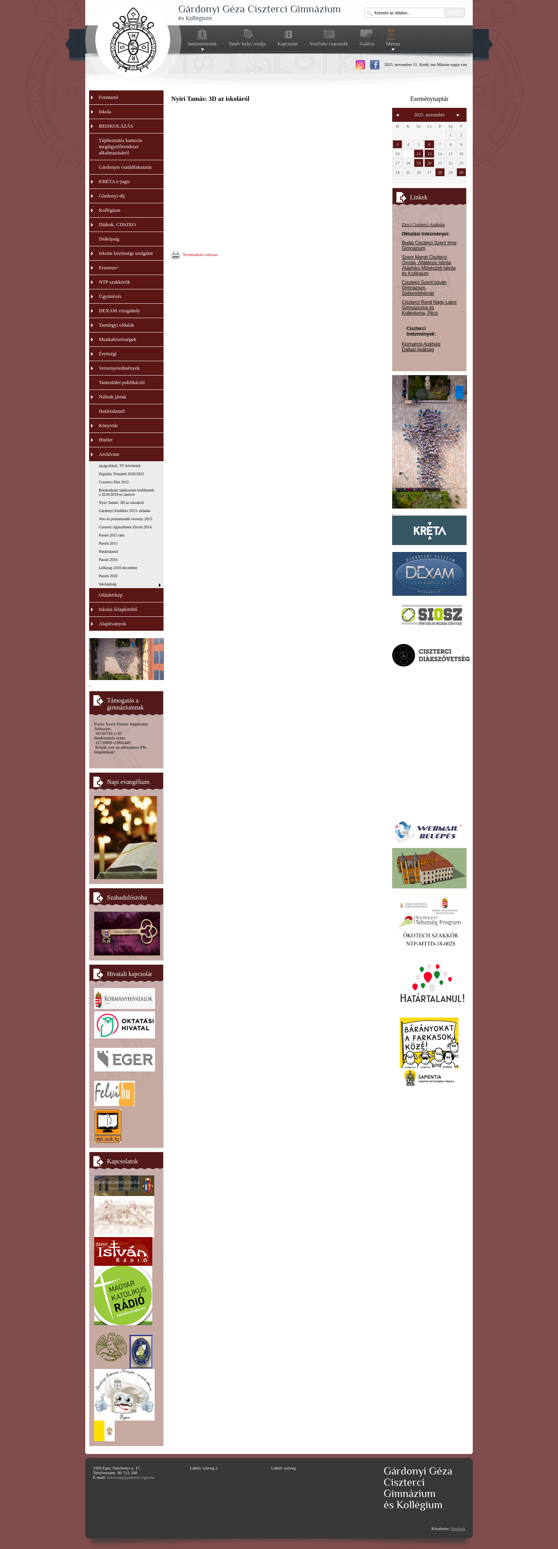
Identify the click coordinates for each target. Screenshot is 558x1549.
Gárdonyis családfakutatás (125, 167)
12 (419, 153)
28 (440, 172)
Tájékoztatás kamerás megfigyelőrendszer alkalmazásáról (120, 146)
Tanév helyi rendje (247, 44)
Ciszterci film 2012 (114, 482)
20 (429, 163)
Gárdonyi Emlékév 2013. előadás (124, 511)
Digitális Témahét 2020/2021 (121, 474)
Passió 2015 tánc (112, 535)
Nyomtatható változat (194, 255)
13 (429, 153)
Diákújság (109, 239)
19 (419, 163)
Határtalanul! (112, 411)
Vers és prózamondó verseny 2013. (126, 519)
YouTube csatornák (328, 44)
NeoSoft (458, 1528)
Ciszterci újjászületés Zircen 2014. (125, 527)
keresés (455, 12)
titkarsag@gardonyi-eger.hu (131, 1477)
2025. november (429, 115)
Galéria (367, 44)
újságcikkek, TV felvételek (120, 466)
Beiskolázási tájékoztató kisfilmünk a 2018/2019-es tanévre (126, 492)
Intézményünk (202, 44)
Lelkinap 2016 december (118, 568)
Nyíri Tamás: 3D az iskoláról (121, 502)
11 (408, 153)
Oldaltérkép (110, 595)
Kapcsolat (287, 44)
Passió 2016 (108, 559)
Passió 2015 (108, 543)
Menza (393, 44)
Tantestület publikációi (122, 382)
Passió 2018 (108, 576)
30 (461, 172)
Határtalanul (108, 551)
